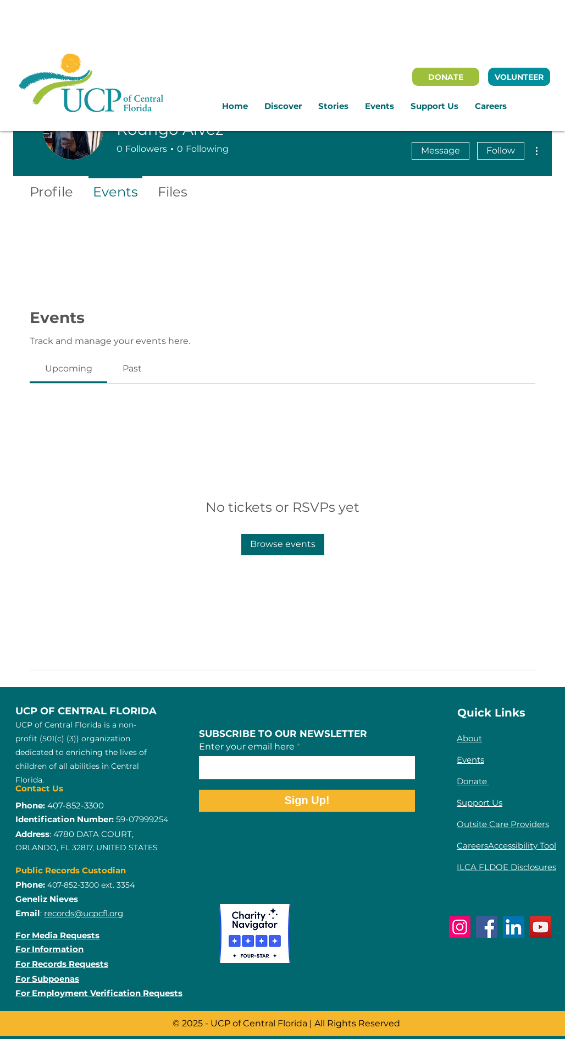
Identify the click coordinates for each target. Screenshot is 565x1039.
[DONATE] (445, 77)
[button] (283, 106)
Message (440, 150)
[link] (68, 368)
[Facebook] (486, 927)
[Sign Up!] (307, 801)
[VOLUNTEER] (519, 77)
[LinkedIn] (513, 927)
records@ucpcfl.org (83, 913)
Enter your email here (247, 746)
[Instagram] (459, 927)
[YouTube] (540, 927)
